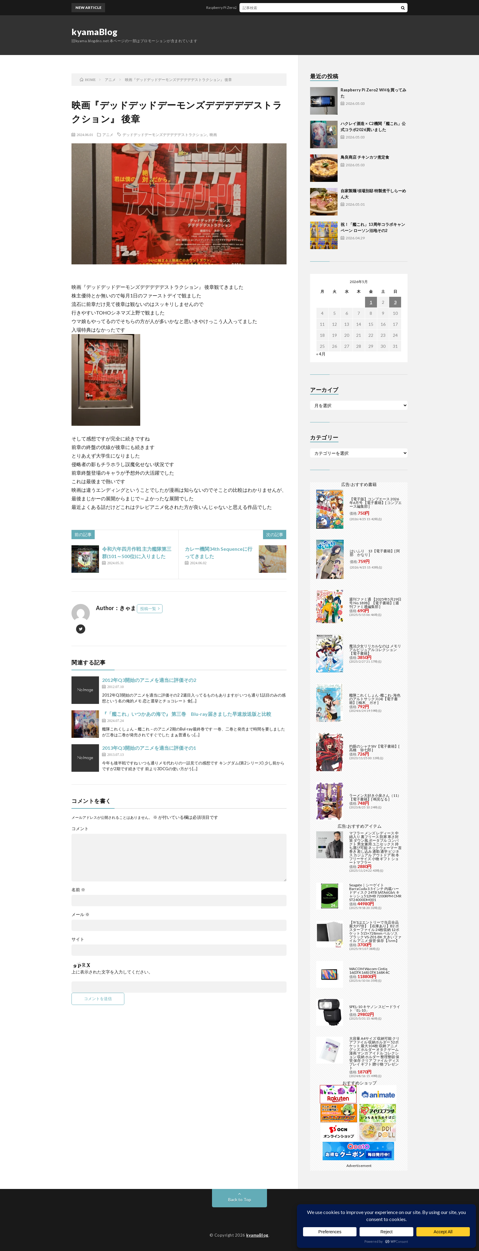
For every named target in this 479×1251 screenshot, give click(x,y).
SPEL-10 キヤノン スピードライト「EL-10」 (374, 1008)
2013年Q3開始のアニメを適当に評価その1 (149, 748)
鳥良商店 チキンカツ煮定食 (365, 157)
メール (80, 914)
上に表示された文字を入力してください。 (112, 972)
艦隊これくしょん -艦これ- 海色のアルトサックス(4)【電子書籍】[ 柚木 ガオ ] (374, 699)
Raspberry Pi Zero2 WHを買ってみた (245, 7)
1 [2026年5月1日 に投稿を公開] (371, 302)
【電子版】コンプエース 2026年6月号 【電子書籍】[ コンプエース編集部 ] (375, 503)
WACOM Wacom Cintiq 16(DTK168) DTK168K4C (369, 970)
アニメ (107, 134)
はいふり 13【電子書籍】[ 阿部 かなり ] (375, 553)
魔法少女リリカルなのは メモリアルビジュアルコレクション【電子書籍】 (375, 650)
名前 (78, 890)
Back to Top (239, 1199)
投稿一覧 (148, 608)
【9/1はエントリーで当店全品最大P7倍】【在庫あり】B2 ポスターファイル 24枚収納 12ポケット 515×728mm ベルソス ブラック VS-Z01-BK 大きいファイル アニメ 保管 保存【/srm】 (375, 931)
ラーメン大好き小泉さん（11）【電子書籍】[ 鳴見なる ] (375, 797)
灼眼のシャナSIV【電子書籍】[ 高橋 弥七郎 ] (374, 748)
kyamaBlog (94, 32)
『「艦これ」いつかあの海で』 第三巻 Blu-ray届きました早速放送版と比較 (186, 714)
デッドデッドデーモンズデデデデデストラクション (164, 134)
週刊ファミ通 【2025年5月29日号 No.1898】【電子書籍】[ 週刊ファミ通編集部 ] (375, 603)
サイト (77, 939)
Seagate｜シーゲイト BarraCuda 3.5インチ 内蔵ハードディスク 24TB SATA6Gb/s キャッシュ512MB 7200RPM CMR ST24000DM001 (375, 892)
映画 (213, 134)
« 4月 (321, 353)
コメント (80, 828)
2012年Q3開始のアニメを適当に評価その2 (149, 680)
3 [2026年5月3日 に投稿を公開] (395, 302)
